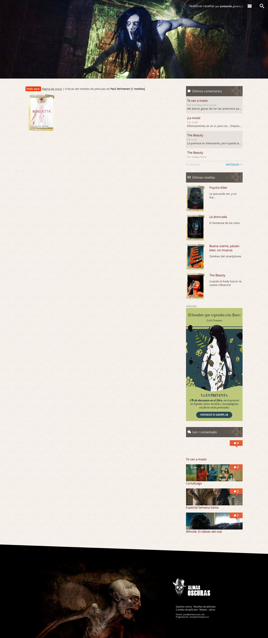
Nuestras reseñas (216, 6)
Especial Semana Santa (202, 507)
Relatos (203, 609)
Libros (212, 609)
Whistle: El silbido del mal (204, 532)
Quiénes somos (184, 606)
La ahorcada (218, 217)
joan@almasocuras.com (194, 614)
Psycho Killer (218, 188)
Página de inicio (52, 89)
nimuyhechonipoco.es (199, 617)
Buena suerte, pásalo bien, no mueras (224, 248)
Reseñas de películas (205, 606)
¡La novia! (193, 118)
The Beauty (195, 135)
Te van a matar (197, 101)
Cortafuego (194, 483)
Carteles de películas (187, 609)
